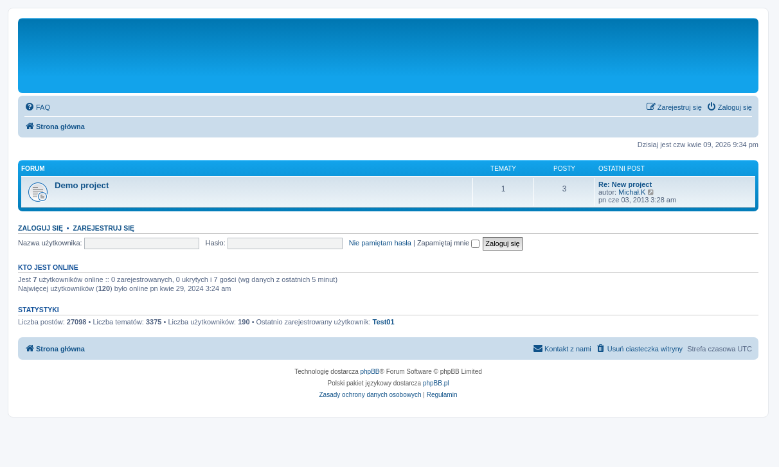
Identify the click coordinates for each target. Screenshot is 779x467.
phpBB (370, 371)
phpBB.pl (436, 383)
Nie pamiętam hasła (380, 243)
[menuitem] (37, 107)
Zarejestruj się (103, 228)
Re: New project (625, 184)
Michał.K (631, 192)
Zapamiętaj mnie (448, 243)
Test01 (384, 322)
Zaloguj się (40, 228)
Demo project (82, 185)
